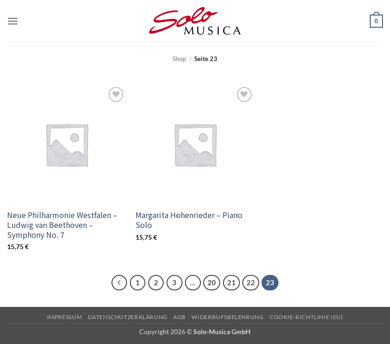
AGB (179, 317)
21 (231, 282)
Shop (179, 59)
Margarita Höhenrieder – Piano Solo (188, 220)
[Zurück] (119, 283)
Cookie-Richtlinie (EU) (306, 317)
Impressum (64, 317)
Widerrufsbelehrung (227, 317)
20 (211, 282)
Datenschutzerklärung (127, 317)
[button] (12, 20)
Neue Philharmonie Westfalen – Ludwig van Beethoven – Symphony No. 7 (62, 224)
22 (251, 282)
